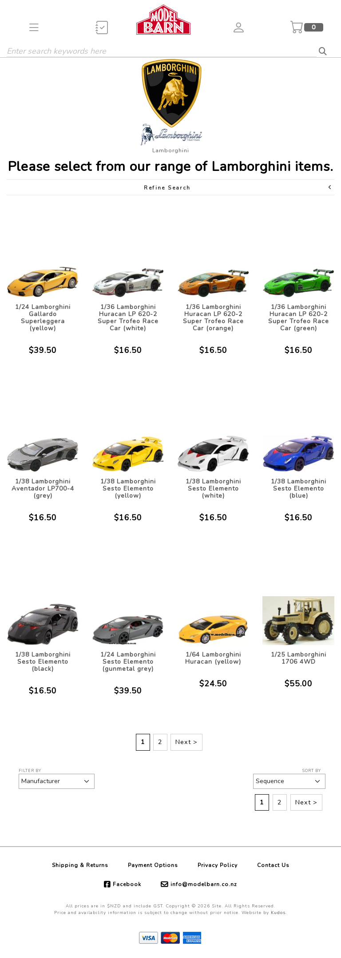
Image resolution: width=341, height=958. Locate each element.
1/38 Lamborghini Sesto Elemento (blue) (298, 488)
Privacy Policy (218, 865)
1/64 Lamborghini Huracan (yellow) (213, 658)
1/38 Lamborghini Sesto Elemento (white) (213, 488)
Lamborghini (170, 150)
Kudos (278, 913)
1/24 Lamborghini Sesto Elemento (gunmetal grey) (128, 661)
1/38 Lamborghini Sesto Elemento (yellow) (128, 488)
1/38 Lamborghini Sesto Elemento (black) (43, 661)
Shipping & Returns (80, 865)
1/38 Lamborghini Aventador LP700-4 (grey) (43, 488)
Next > (186, 741)
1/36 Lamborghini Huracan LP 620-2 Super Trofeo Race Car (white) (128, 318)
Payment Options (153, 865)
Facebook (127, 884)
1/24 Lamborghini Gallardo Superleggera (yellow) (43, 318)
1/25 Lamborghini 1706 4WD (298, 658)
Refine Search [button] (238, 187)
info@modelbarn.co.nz (203, 884)
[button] (34, 27)
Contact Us (273, 865)
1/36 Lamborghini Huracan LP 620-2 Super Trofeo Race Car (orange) (213, 318)
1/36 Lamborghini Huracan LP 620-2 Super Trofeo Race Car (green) (298, 318)
